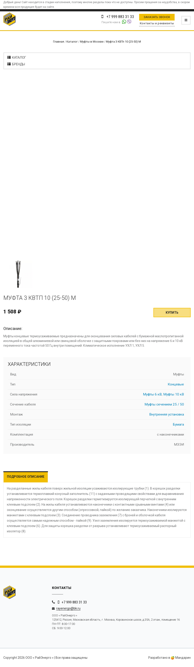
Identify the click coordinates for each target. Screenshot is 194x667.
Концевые (176, 384)
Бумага (178, 424)
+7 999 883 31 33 (74, 602)
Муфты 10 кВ (173, 394)
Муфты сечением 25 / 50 (164, 404)
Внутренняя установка (166, 414)
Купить (172, 312)
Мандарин (181, 657)
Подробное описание (25, 476)
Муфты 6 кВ (152, 394)
